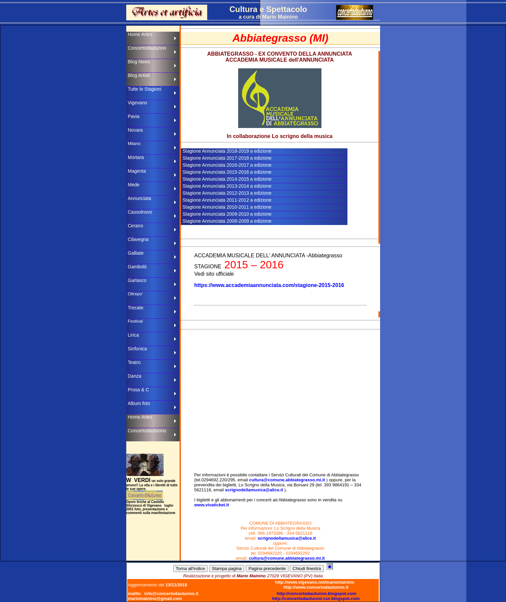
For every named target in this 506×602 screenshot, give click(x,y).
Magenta (137, 171)
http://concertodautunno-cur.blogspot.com (316, 598)
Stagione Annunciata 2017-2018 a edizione (227, 158)
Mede (134, 184)
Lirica (133, 335)
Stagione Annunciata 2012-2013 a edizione (227, 193)
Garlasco (137, 280)
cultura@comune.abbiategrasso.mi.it (287, 479)
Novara (135, 130)
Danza (134, 376)
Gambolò (137, 266)
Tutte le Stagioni (145, 89)
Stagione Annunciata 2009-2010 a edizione (227, 214)
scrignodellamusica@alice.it (254, 489)
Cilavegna (138, 239)
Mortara (136, 157)
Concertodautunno (147, 48)
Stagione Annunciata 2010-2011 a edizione (227, 207)
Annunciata (139, 198)
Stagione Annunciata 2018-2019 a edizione (227, 151)
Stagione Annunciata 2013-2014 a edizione (227, 186)
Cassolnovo (140, 212)
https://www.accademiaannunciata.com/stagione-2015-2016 (269, 285)
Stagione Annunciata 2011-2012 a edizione (227, 200)
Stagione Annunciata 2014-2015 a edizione (227, 179)
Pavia (134, 116)
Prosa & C (138, 389)
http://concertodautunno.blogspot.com (316, 593)
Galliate (136, 253)
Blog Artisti (139, 75)
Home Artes (140, 34)
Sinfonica (137, 348)
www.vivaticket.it (211, 504)
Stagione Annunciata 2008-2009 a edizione (227, 221)
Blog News (139, 61)
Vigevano (137, 102)
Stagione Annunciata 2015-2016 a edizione (227, 172)
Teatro (134, 362)
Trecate (136, 307)
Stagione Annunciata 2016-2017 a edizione (227, 165)
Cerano (135, 225)
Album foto (139, 403)
